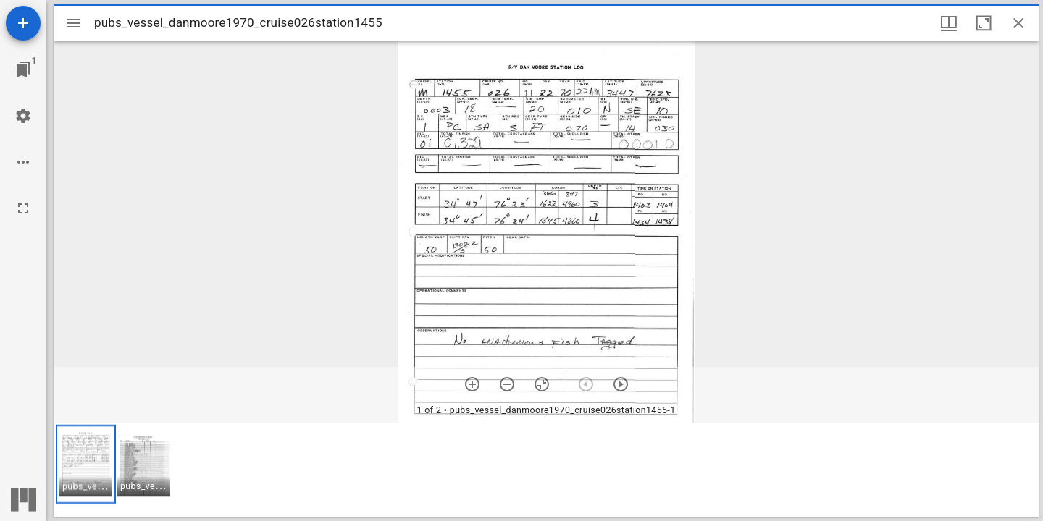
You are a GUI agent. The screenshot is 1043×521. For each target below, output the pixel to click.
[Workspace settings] (23, 115)
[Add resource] (23, 23)
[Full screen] (23, 208)
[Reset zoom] (541, 384)
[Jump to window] (23, 69)
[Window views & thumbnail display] (948, 23)
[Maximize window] (983, 23)
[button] (85, 464)
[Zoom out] (507, 384)
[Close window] (1018, 23)
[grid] (546, 470)
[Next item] (620, 384)
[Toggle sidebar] (73, 23)
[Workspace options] (23, 162)
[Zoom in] (472, 384)
